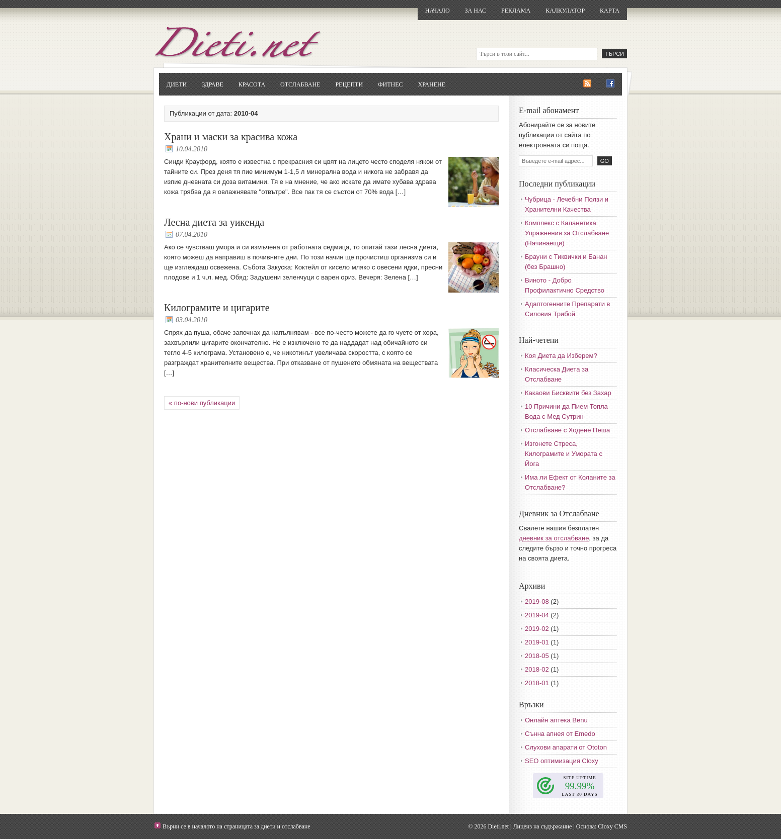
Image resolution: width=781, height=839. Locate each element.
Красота (252, 84)
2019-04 (537, 615)
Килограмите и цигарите (217, 307)
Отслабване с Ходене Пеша (567, 430)
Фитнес (390, 84)
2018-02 (537, 669)
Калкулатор (565, 10)
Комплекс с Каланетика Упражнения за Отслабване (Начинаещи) (567, 233)
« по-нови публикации (202, 403)
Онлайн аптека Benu (556, 720)
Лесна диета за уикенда (214, 222)
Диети (177, 84)
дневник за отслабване (554, 538)
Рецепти (349, 84)
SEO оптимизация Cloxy (561, 761)
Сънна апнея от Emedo (560, 733)
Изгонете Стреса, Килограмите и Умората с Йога (563, 454)
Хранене (431, 84)
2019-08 (537, 601)
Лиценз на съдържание (542, 826)
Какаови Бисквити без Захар (568, 393)
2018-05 (537, 656)
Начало (437, 10)
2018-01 (537, 683)
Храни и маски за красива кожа (230, 136)
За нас (475, 10)
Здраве (212, 84)
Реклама (515, 10)
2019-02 (537, 628)
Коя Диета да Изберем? (561, 355)
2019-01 (537, 642)
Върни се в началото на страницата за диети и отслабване (236, 826)
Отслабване (300, 84)
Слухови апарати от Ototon (566, 747)
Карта (609, 10)
